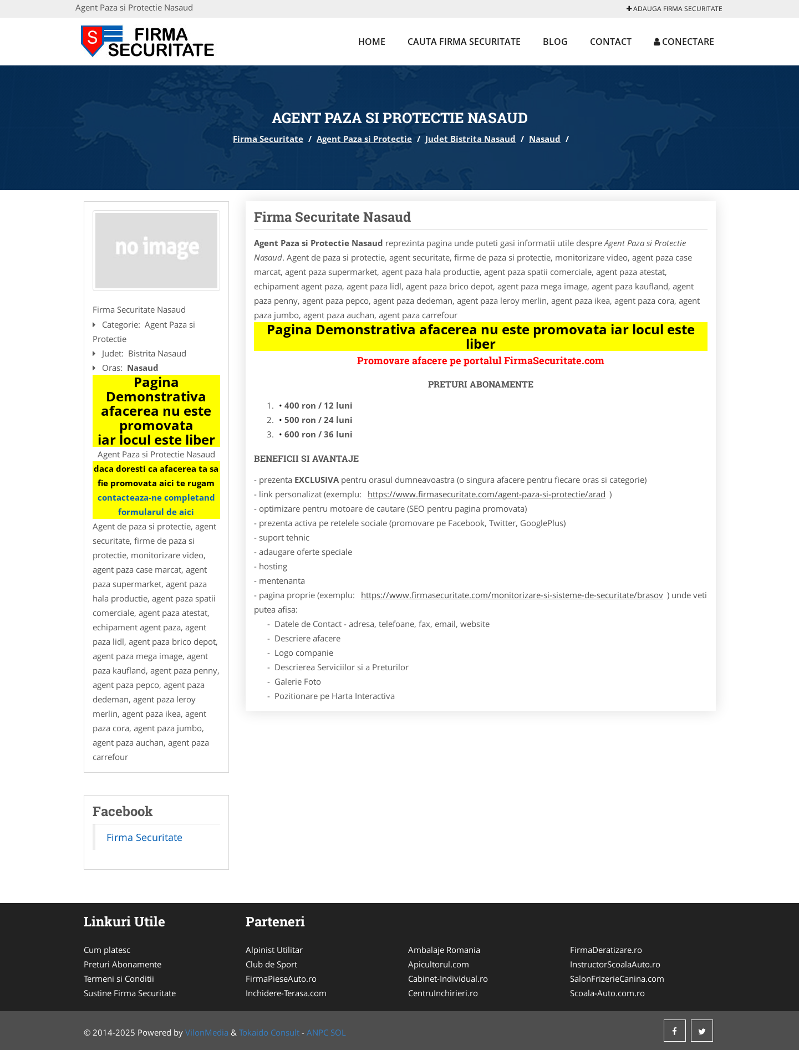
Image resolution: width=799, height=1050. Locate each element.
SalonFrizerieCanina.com (617, 978)
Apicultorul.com (438, 964)
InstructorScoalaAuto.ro (615, 964)
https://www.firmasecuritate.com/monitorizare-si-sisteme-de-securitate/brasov (512, 594)
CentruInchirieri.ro (443, 992)
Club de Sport (271, 964)
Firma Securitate (268, 138)
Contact (611, 41)
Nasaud (545, 138)
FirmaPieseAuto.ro (281, 978)
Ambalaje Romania (444, 949)
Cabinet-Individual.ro (448, 978)
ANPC (317, 1032)
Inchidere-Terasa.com (286, 992)
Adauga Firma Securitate (674, 8)
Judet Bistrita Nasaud (470, 138)
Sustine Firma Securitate (130, 992)
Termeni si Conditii (119, 978)
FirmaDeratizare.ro (606, 949)
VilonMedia (206, 1032)
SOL (338, 1032)
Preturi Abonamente (122, 964)
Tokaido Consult (269, 1032)
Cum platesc (107, 949)
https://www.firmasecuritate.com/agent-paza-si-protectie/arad (486, 493)
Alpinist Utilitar (274, 949)
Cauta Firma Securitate (464, 41)
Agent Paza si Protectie (364, 138)
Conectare (684, 41)
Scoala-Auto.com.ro (607, 992)
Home (371, 41)
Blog (555, 41)
